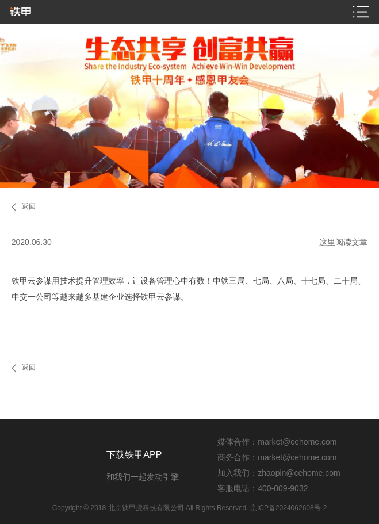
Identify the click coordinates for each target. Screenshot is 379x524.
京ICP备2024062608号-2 (288, 508)
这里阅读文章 (343, 242)
